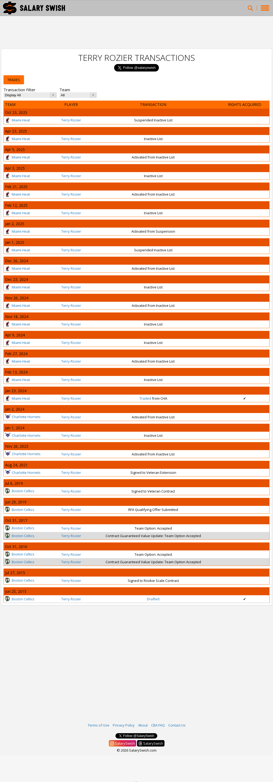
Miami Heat (17, 120)
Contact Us (177, 725)
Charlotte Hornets (23, 416)
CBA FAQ (158, 725)
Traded (145, 398)
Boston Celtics (19, 491)
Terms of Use (98, 725)
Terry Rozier (71, 120)
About (143, 725)
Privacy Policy (124, 725)
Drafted (153, 599)
